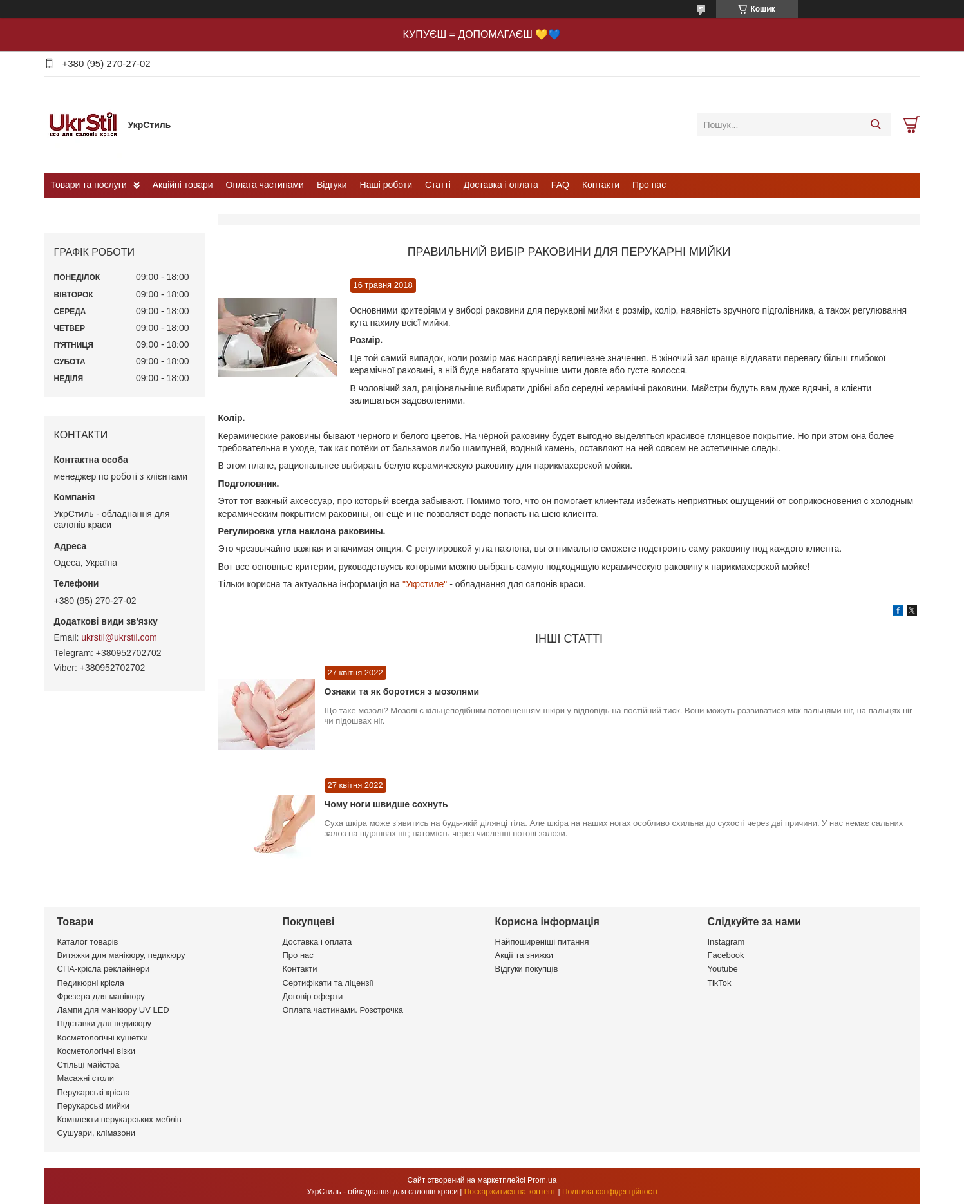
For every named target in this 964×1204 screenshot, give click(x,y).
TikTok (720, 983)
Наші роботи (386, 185)
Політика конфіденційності (609, 1191)
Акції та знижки (524, 955)
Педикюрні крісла (91, 983)
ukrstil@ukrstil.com (119, 637)
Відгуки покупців (526, 969)
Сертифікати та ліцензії (328, 983)
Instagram (726, 941)
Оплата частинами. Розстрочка (343, 1010)
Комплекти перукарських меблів (119, 1119)
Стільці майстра (88, 1064)
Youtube (723, 969)
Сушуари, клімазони (96, 1133)
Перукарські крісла (93, 1092)
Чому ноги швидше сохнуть (386, 804)
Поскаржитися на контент (510, 1191)
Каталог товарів (87, 941)
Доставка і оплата (501, 185)
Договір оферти (313, 996)
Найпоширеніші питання (542, 941)
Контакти (600, 185)
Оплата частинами (265, 185)
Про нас (649, 185)
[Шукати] (876, 124)
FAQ (560, 185)
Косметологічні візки (96, 1051)
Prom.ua (541, 1180)
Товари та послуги (89, 185)
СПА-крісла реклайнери (103, 969)
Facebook (726, 955)
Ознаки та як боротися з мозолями (402, 691)
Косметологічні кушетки (102, 1037)
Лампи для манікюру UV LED (113, 1010)
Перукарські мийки (93, 1106)
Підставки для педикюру (104, 1023)
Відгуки (332, 185)
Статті (438, 185)
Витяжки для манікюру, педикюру (121, 955)
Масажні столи (85, 1078)
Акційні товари (183, 185)
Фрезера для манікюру (101, 996)
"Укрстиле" (424, 584)
